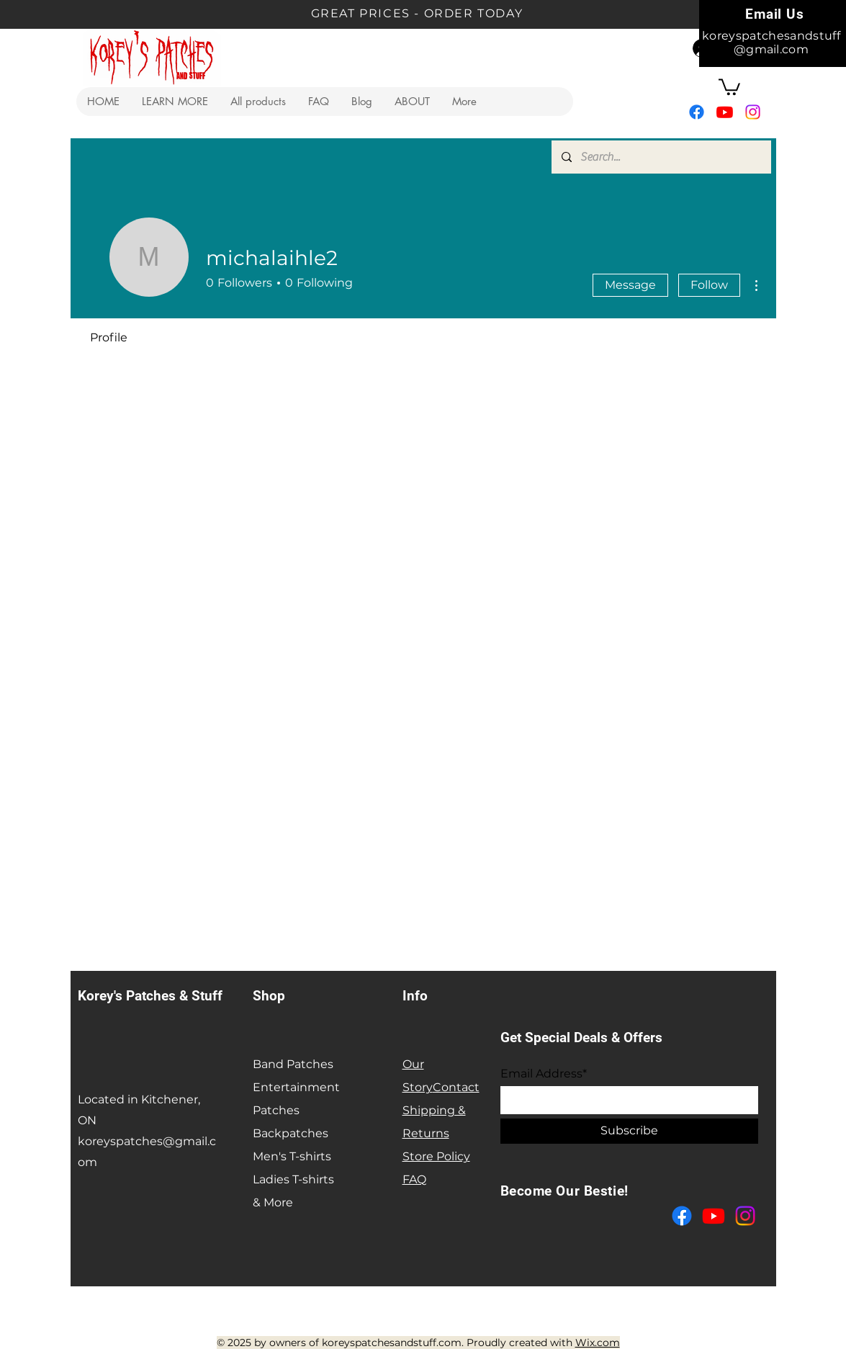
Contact (456, 1087)
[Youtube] (724, 112)
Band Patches (293, 1064)
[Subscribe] (629, 1131)
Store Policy (436, 1156)
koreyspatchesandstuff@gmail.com (771, 42)
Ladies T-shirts (293, 1179)
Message (630, 285)
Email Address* (543, 1074)
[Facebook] (696, 112)
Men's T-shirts (292, 1156)
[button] (174, 101)
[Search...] (660, 157)
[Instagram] (752, 112)
